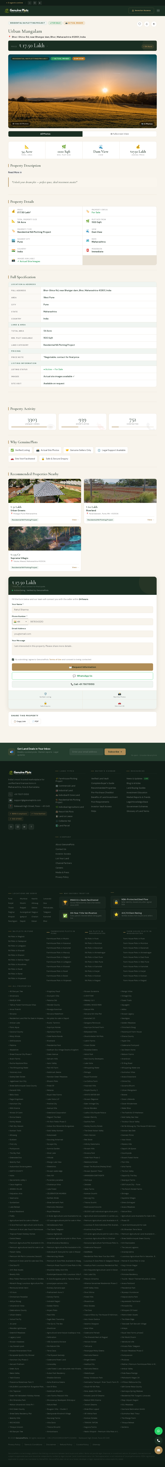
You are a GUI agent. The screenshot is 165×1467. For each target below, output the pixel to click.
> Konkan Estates (90, 1418)
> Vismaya (87, 1180)
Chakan (35, 916)
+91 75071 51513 (18, 794)
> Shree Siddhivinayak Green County (135, 1238)
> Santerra (124, 1427)
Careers (106, 867)
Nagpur (35, 912)
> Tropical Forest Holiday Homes (21, 1234)
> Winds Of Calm (15, 1112)
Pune (10, 898)
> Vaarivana (13, 1198)
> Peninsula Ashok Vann (18, 1288)
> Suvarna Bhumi (127, 1085)
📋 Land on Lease (71, 816)
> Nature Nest (51, 1404)
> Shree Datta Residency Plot (20, 1413)
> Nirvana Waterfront (54, 1014)
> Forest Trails (126, 1000)
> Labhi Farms (89, 1040)
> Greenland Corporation (56, 1112)
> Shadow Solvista (53, 1377)
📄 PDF (35, 721)
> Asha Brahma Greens (55, 1382)
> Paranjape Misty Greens (93, 1350)
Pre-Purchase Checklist (106, 792)
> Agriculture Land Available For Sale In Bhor (138, 1216)
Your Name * (18, 604)
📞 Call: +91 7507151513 (82, 684)
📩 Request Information (82, 666)
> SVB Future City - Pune (130, 1184)
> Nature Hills (88, 1009)
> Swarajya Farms (127, 1180)
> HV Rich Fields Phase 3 (56, 1121)
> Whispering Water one (130, 1067)
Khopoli (11, 916)
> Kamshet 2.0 (89, 1018)
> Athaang (12, 1135)
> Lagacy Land (14, 1337)
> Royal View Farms (54, 1094)
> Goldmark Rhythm (54, 1391)
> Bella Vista (13, 1094)
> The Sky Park (14, 1153)
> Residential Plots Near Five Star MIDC (99, 1256)
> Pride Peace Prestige (128, 1373)
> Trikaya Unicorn (15, 1427)
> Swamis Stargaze (91, 1323)
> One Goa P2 (13, 1265)
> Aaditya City (89, 1364)
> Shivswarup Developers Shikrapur (60, 1400)
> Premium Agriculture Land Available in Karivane (101, 1220)
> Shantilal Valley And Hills (57, 1270)
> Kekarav (50, 1090)
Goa (45, 903)
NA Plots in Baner (15, 973)
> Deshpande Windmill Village (58, 1413)
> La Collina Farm (90, 1081)
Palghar (11, 912)
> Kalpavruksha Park (129, 1297)
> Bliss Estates (89, 1305)
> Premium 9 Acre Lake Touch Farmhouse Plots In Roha (26, 1229)
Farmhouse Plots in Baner (57, 976)
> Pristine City (51, 1103)
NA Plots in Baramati (93, 948)
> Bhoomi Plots (52, 1081)
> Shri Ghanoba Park (17, 1400)
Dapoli (22, 921)
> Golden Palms (52, 1305)
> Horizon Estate (89, 1341)
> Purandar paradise (54, 1180)
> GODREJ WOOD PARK (92, 1005)
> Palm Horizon (89, 1135)
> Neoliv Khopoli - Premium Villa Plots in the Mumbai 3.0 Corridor (101, 1431)
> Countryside (125, 1153)
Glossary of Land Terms (142, 811)
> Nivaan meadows (16, 1341)
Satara (34, 907)
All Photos (45, 134)
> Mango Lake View (53, 1162)
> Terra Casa (51, 1350)
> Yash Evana (14, 1377)
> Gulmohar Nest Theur (130, 1413)
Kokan (34, 921)
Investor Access (141, 11)
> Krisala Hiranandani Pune (19, 1350)
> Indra (11, 1175)
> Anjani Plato (51, 1310)
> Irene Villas (88, 1328)
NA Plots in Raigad (92, 980)
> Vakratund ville (127, 1341)
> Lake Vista (88, 1063)
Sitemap (96, 1444)
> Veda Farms (88, 1189)
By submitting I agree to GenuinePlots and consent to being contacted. (53, 659)
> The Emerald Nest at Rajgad (95, 1337)
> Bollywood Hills (90, 1032)
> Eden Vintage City (91, 1103)
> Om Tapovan (14, 1391)
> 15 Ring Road (126, 1063)
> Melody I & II (88, 1000)
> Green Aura (13, 1368)
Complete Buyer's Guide (106, 783)
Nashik (35, 898)
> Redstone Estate (90, 1162)
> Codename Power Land (56, 1359)
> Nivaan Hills (89, 1148)
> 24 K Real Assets (15, 1270)
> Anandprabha (127, 1252)
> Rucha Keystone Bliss (18, 1063)
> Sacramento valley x (17, 1180)
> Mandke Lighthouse (17, 1328)
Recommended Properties (106, 788)
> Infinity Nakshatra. (91, 1144)
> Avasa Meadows (127, 1207)
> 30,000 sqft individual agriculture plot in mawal (101, 1211)
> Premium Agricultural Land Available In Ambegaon (138, 1234)
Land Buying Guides (142, 788)
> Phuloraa (124, 1359)
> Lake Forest (51, 1189)
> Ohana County (127, 1036)
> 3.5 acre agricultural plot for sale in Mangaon (64, 1220)
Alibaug (35, 903)
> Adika (123, 1009)
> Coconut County (15, 1032)
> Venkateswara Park (54, 1225)
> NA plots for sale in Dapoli (57, 1018)
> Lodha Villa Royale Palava (94, 1112)
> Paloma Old (51, 1000)
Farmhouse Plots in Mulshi (58, 938)
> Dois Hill (50, 1175)
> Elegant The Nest (53, 1117)
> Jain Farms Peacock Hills (57, 1395)
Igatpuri (23, 916)
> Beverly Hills (14, 1274)
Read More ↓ (15, 172)
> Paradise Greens (90, 1049)
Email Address (19, 628)
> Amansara (13, 996)
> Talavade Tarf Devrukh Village (133, 1323)
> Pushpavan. (14, 1148)
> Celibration (51, 1337)
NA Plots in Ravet (15, 969)
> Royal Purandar (90, 1076)
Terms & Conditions (33, 1444)
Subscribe (115, 751)
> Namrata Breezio (90, 1355)
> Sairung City (88, 1198)
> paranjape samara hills (56, 1283)
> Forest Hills (88, 1297)
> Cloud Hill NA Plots (91, 1386)
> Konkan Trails (14, 1130)
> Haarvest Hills (89, 1085)
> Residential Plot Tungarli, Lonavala (135, 1395)
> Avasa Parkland (127, 1283)
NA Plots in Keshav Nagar (18, 959)
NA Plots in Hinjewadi (17, 978)
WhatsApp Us (82, 675)
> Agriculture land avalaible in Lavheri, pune (101, 1216)
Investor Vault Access (106, 806)
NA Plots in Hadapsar (17, 941)
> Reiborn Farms (127, 1054)
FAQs (106, 811)
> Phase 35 (124, 1220)
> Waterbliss (51, 1166)
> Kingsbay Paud (53, 991)
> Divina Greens (14, 1117)
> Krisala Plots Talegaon (130, 1346)
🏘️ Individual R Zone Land (71, 795)
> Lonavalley (51, 1364)
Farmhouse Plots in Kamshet (59, 948)
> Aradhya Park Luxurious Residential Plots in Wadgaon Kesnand (101, 1265)
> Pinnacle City (126, 1305)
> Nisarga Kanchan (54, 1009)
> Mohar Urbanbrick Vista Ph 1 (21, 1404)
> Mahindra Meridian (54, 1207)
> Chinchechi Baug (128, 1027)
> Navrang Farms (53, 1418)
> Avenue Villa (51, 1108)
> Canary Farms (52, 1297)
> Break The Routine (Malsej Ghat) (97, 1166)
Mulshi (23, 903)
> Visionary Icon (15, 1072)
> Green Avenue (52, 1054)
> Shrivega (124, 1193)
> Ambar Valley (126, 1368)
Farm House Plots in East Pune (136, 957)
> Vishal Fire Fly (14, 1319)
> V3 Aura (12, 1292)
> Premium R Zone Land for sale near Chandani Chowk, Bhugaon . (26, 1261)
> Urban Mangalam (128, 1090)
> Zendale (87, 1184)
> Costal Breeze (14, 1238)
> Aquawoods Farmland (130, 1301)
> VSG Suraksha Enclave (56, 1341)
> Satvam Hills (52, 1058)
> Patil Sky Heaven (15, 1126)
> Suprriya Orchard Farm (93, 1027)
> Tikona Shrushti (53, 1427)
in (29, 3)
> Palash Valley (14, 1252)
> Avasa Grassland (128, 1076)
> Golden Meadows (128, 1023)
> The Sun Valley (127, 1171)
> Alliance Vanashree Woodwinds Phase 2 (100, 1283)
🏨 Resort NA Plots (71, 811)
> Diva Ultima (88, 1292)
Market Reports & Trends (142, 797)
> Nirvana (12, 1014)
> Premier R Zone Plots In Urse (132, 1261)
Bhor (45, 921)
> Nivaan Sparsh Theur (92, 1171)
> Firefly (11, 1216)
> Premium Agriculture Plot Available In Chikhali (26, 1243)
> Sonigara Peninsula (91, 1023)
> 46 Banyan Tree (15, 991)
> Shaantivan (88, 1301)
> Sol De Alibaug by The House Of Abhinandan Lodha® (138, 1126)
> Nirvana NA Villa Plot (92, 1014)
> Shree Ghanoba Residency (57, 1243)
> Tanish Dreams (90, 1404)
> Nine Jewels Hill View (92, 1391)
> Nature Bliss (126, 1211)
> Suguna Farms (90, 1427)
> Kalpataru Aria (15, 1193)
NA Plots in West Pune (94, 962)
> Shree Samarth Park (54, 1202)
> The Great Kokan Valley (93, 1130)
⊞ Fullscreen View (120, 134)
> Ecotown (12, 1139)
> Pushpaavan (126, 1355)
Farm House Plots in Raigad (134, 980)
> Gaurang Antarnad (54, 1139)
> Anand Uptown (127, 1270)
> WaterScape (88, 1373)
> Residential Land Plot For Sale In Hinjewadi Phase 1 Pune (26, 1018)
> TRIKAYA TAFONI (90, 1422)
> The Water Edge (127, 1319)
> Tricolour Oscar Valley (130, 1121)
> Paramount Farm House (131, 1032)
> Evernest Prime (127, 1135)
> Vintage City (125, 996)
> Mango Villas (126, 991)
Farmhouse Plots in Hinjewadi (59, 980)
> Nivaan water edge (54, 1171)
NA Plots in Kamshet (93, 966)
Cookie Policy (82, 1444)
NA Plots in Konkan (93, 976)
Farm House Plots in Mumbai (135, 943)
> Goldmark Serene (53, 1072)
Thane (11, 907)
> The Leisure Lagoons (129, 1247)
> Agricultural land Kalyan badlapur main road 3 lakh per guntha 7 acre (64, 1332)
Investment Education (142, 792)
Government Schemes (142, 806)
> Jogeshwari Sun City (17, 1081)
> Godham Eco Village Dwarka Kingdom (62, 1049)
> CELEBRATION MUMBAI (56, 1193)
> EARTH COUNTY (15, 1171)
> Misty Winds (14, 1036)
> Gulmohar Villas (127, 1072)
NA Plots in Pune (91, 938)
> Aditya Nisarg (14, 1301)
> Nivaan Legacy (127, 1014)
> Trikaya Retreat (127, 1422)
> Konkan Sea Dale (127, 1130)
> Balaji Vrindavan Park (93, 1377)
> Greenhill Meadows (16, 1332)
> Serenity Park (14, 1162)
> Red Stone (87, 1139)
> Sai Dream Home (127, 1049)
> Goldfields (87, 1252)
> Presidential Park (53, 1045)
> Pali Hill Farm (52, 1067)
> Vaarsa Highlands (54, 1234)
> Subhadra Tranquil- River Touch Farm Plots (101, 1382)
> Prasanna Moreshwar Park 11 (21, 1382)
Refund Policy (66, 1444)
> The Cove (87, 1310)
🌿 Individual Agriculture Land (71, 807)
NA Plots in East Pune (94, 957)
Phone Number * (19, 616)
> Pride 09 (50, 1085)
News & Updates (142, 778)
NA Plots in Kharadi (16, 950)
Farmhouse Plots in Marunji (58, 952)
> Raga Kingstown (15, 1099)
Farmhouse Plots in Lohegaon (59, 962)
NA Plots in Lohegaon (17, 946)
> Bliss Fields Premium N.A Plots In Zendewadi (26, 1279)
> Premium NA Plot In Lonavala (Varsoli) (25, 1256)
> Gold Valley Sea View (129, 1117)
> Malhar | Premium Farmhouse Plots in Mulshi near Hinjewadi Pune (138, 1364)
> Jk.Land (12, 1323)
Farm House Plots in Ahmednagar (137, 952)
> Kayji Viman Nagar (128, 1265)
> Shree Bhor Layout (91, 1409)
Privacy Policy (106, 877)
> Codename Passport (92, 1247)
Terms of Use (55, 659)
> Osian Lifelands (127, 1099)
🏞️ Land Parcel (71, 825)
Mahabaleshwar (48, 907)
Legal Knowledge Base (142, 801)
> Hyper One (125, 1040)
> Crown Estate (89, 1045)
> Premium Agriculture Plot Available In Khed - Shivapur (64, 1247)
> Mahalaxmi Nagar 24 (129, 1377)
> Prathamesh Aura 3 (54, 1292)
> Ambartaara (52, 1431)
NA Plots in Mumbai (93, 943)
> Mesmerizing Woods (55, 1256)
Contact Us (106, 849)
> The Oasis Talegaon (54, 1229)
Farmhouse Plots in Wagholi (58, 957)
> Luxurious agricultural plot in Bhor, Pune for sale (64, 1238)
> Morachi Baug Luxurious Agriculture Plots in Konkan (26, 1283)
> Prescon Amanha (91, 1279)
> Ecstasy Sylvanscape (55, 1288)
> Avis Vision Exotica (91, 1319)
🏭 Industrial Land (71, 790)
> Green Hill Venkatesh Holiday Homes (24, 1395)
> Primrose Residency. (129, 1274)
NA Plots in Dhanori (16, 955)
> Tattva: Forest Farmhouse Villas (22, 1005)
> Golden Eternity (90, 1117)
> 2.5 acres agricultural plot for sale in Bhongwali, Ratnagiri (101, 1234)
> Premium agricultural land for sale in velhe (26, 1247)
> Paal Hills (50, 1314)
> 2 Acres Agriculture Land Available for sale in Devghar (64, 1216)
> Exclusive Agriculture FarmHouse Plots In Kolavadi (101, 1243)
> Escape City (51, 1144)
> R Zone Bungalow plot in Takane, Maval (63, 1279)
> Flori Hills (124, 1162)
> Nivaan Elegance (90, 1099)
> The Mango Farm (128, 1418)
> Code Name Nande (54, 1036)
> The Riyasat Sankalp (55, 1355)
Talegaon (47, 912)
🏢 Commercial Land (71, 785)
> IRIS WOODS (14, 1422)
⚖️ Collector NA (71, 821)
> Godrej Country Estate (92, 1126)
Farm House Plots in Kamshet (135, 966)
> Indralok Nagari (53, 1301)
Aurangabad (25, 912)
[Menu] (158, 11)
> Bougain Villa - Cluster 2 (57, 1409)
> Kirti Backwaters (127, 1243)
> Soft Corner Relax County (131, 1386)
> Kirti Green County (16, 1409)
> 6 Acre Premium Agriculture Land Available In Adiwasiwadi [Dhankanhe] (26, 1225)
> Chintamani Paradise (18, 1297)
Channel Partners (106, 863)
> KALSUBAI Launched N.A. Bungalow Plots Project (26, 1386)
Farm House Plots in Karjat (134, 971)
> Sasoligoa (125, 1018)
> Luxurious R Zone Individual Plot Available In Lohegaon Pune (101, 1225)
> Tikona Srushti (90, 1202)
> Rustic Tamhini (53, 1023)
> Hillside (49, 1157)
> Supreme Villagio (128, 1198)
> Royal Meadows (53, 1211)
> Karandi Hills (14, 1090)
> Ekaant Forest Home (129, 1157)
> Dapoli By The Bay (128, 1175)
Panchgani (12, 921)
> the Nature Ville (53, 1346)
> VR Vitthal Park (90, 1413)
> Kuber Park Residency (55, 1373)
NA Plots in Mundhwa (17, 964)
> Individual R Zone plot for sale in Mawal (63, 1252)
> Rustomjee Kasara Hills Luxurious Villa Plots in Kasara (64, 1274)
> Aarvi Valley (51, 1063)
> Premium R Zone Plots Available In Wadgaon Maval (64, 1261)
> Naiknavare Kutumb (92, 1207)
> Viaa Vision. (125, 1139)
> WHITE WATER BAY (91, 1094)
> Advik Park (88, 1054)
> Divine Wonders (90, 1108)
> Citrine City (125, 1081)
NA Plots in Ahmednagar (95, 952)
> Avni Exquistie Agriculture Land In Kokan (100, 1270)
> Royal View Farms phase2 (131, 1332)
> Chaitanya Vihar (53, 1184)
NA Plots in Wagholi (16, 936)
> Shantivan (51, 1328)
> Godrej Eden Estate (16, 1076)
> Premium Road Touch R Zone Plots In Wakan (64, 1265)
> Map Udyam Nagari (129, 1400)
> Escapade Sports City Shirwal (21, 1355)
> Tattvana (87, 1346)
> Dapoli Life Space (128, 1148)
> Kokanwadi (51, 1135)
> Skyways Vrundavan (129, 1292)
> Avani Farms (14, 1058)
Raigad (23, 907)
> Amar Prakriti (14, 1009)
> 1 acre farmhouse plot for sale (133, 1225)
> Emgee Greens (89, 1359)
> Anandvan (125, 1058)
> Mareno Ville (126, 1144)
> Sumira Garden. (53, 1148)
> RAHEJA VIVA (14, 1000)
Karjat (10, 903)
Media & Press (106, 872)
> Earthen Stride (52, 1198)
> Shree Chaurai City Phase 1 (20, 1054)
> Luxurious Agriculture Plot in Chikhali (99, 1238)
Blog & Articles (142, 783)
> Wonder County (53, 1005)
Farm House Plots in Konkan (135, 976)
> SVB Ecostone (14, 1040)
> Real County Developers (93, 1058)
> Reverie (123, 1094)
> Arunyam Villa (52, 996)
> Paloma (12, 1045)
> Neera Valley (14, 1373)
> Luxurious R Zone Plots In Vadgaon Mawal (101, 1261)
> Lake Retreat (14, 1207)
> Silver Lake (51, 1153)
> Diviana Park (89, 1153)
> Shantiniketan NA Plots (93, 1036)
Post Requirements (106, 801)
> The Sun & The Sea (54, 1323)
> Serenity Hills (14, 1418)
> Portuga (87, 1072)
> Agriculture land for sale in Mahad (23, 1220)
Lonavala (47, 898)
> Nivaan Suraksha (91, 991)
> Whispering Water (91, 1067)
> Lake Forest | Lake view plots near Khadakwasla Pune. (64, 1368)
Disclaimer (51, 1444)
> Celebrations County (17, 1310)
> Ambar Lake (14, 1023)
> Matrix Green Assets (129, 1314)
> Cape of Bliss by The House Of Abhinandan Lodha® (101, 1314)
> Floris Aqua (13, 1027)
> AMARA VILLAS (15, 1189)
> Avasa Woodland (16, 1211)
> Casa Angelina (15, 1184)
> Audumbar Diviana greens (20, 1166)
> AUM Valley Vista (90, 1288)
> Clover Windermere (128, 1103)
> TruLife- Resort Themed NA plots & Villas (138, 1279)
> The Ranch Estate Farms (131, 1189)
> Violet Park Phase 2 (91, 1157)
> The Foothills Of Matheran (131, 1112)
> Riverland (50, 1040)
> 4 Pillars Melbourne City (130, 1382)
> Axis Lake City (89, 1274)
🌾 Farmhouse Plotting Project (71, 779)
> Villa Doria (51, 1422)
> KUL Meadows (126, 1404)
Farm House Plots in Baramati (136, 948)
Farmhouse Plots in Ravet (57, 971)
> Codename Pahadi (91, 1332)
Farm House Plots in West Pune (136, 962)
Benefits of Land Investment (106, 797)
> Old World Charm (128, 1337)
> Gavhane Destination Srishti (132, 1409)
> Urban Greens (14, 1314)
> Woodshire (13, 1049)
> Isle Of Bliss (51, 1386)
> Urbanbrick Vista (16, 1305)
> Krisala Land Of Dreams (93, 1395)
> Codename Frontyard (129, 1045)
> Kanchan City (14, 1103)
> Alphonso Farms (53, 1032)
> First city (12, 1144)
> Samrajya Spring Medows (131, 1391)
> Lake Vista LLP (52, 1099)
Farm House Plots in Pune (134, 938)
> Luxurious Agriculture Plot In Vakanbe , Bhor (138, 1256)
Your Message (18, 640)
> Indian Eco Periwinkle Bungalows (60, 1126)
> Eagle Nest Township (55, 1319)
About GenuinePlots (106, 844)
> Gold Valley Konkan (54, 1130)
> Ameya (123, 1328)
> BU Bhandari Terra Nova (131, 1229)
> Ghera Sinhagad (127, 1202)
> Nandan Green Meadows (57, 1076)
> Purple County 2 (90, 1090)
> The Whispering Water (18, 1067)
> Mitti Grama (14, 1108)
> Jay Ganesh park (16, 1346)
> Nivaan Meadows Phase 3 (131, 1350)
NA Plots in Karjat (92, 971)
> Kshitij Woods (14, 1121)
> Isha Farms (125, 1166)
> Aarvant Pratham (16, 1364)
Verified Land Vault (106, 778)
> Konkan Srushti (90, 1193)
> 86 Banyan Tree (15, 1431)
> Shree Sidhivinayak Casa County (22, 1085)
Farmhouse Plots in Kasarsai (59, 943)
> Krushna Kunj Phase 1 (92, 1229)
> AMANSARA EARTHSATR (93, 1175)
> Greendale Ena (15, 1157)
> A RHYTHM (88, 996)
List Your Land (106, 858)
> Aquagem (125, 1005)
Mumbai (23, 898)
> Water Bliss (125, 1108)
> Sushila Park (89, 1121)
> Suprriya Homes (53, 1027)
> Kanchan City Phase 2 (18, 1359)
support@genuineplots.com (24, 800)
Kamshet (47, 916)
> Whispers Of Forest (128, 1310)
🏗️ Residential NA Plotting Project (71, 801)
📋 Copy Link (20, 721)
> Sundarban (13, 1202)
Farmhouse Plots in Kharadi (58, 966)
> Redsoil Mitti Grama (92, 1400)
